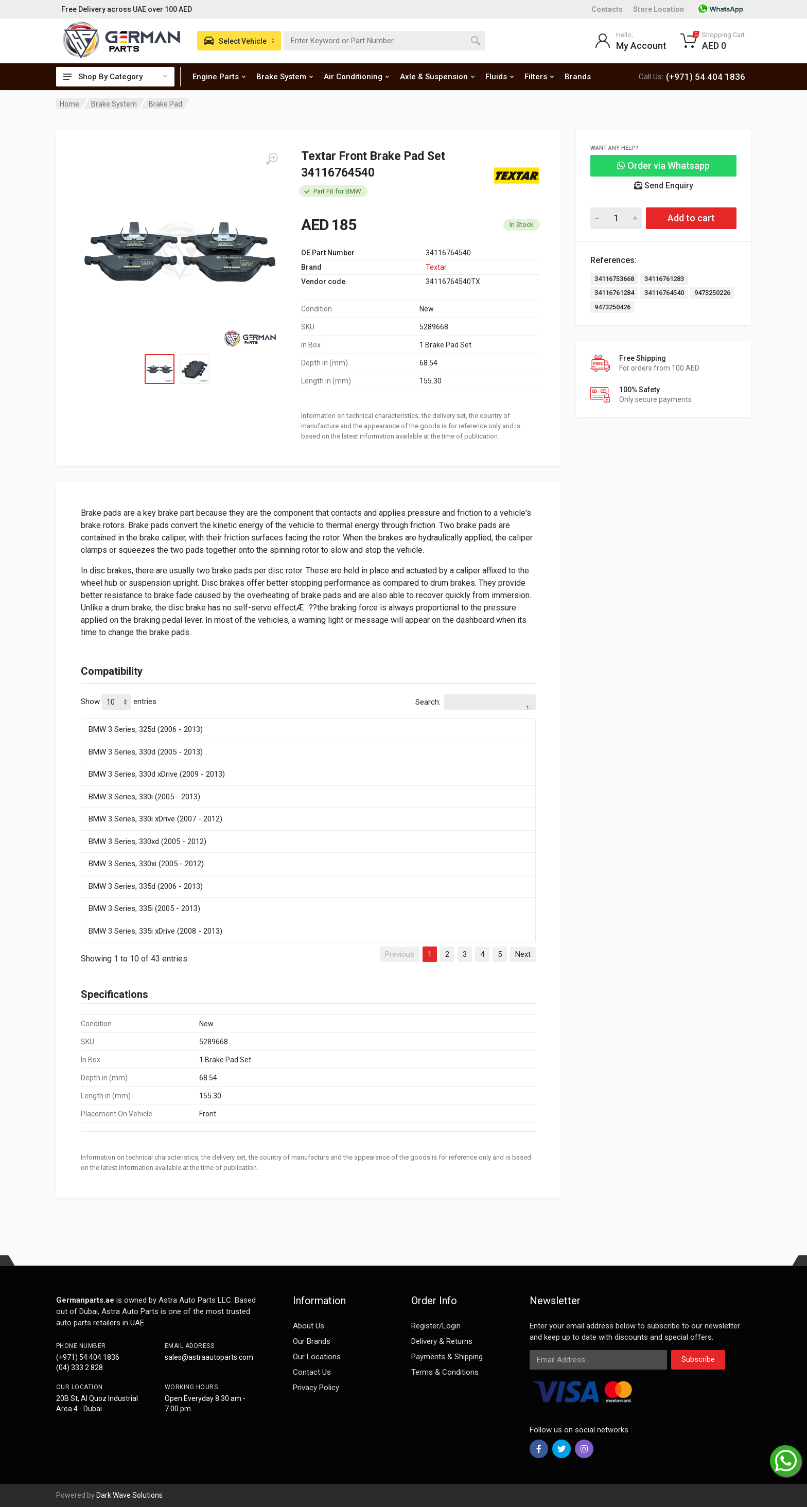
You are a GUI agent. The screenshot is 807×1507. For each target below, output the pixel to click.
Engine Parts (218, 76)
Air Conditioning (356, 76)
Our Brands (311, 1341)
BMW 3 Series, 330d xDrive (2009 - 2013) (157, 774)
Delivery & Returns (441, 1341)
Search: (475, 702)
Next (523, 954)
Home (69, 104)
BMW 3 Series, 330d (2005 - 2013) (146, 752)
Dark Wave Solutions (129, 1495)
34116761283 (664, 279)
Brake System (284, 76)
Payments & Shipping (447, 1356)
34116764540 (664, 292)
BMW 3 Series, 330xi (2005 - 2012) (146, 863)
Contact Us (312, 1372)
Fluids (499, 76)
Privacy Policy (316, 1387)
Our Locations (317, 1356)
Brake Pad (165, 104)
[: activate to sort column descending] (308, 716)
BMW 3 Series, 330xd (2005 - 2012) (147, 841)
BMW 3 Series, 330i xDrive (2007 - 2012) (155, 818)
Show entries (118, 702)
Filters (539, 76)
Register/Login (436, 1325)
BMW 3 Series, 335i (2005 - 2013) (144, 908)
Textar (436, 267)
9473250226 (712, 292)
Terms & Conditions (445, 1372)
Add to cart (691, 218)
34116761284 (614, 292)
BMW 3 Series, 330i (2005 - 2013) (144, 796)
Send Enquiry (663, 185)
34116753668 (614, 279)
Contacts (607, 9)
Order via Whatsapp (663, 165)
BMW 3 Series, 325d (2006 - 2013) (146, 729)
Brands (578, 76)
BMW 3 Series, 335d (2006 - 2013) (146, 886)
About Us (308, 1325)
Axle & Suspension (437, 76)
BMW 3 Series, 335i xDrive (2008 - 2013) (155, 931)
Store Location (658, 9)
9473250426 (612, 307)
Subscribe (698, 1359)
